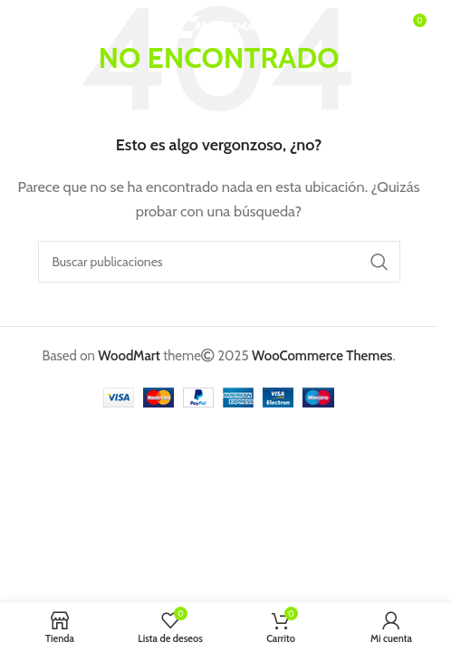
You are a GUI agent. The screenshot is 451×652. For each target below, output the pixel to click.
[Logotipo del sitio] (218, 26)
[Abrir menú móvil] (43, 27)
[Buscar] (219, 262)
